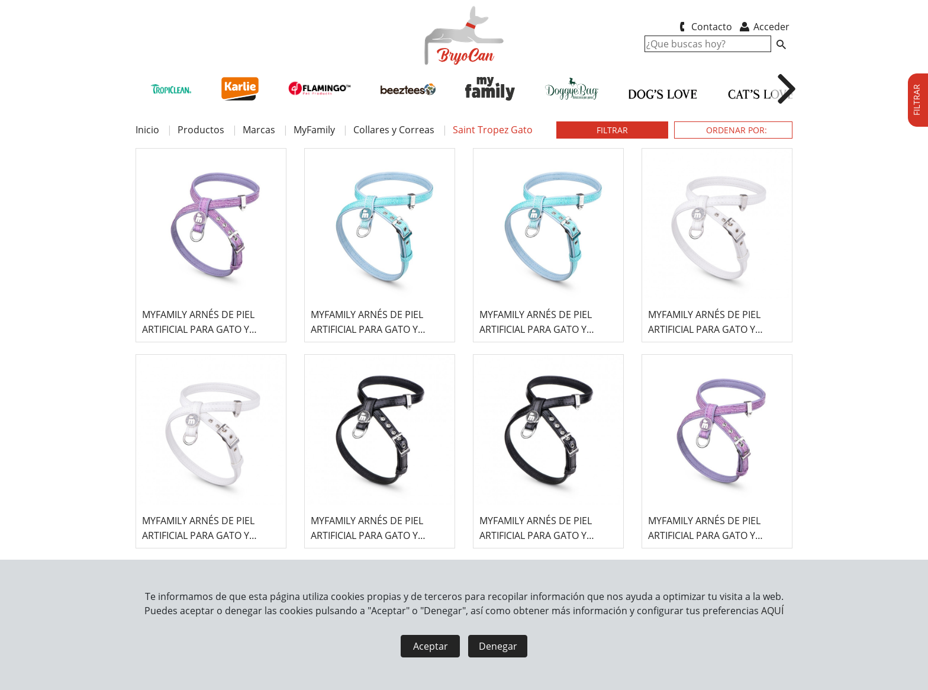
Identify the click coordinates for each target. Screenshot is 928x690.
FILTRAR (612, 130)
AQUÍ (772, 610)
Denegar (498, 646)
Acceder (764, 26)
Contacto (703, 26)
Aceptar (430, 646)
